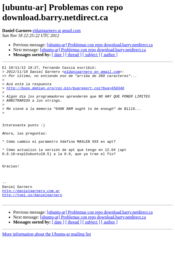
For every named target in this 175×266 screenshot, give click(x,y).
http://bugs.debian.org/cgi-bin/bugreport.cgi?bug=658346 (65, 92)
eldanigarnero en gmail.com (92, 73)
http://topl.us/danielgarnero (32, 221)
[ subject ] (91, 54)
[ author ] (109, 54)
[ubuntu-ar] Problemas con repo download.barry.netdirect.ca (100, 44)
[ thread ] (73, 54)
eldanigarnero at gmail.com (57, 30)
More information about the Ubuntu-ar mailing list (46, 261)
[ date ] (58, 54)
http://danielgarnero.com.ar (31, 216)
